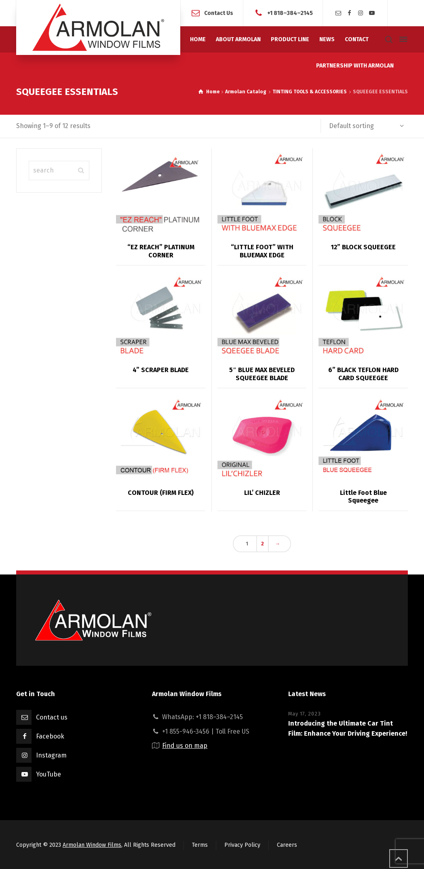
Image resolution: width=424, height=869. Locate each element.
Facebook (50, 736)
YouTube (48, 774)
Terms (200, 845)
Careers (287, 845)
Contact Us (218, 12)
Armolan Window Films (92, 845)
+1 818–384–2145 (290, 12)
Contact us (52, 717)
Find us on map (184, 745)
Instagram (51, 755)
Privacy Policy (242, 845)
